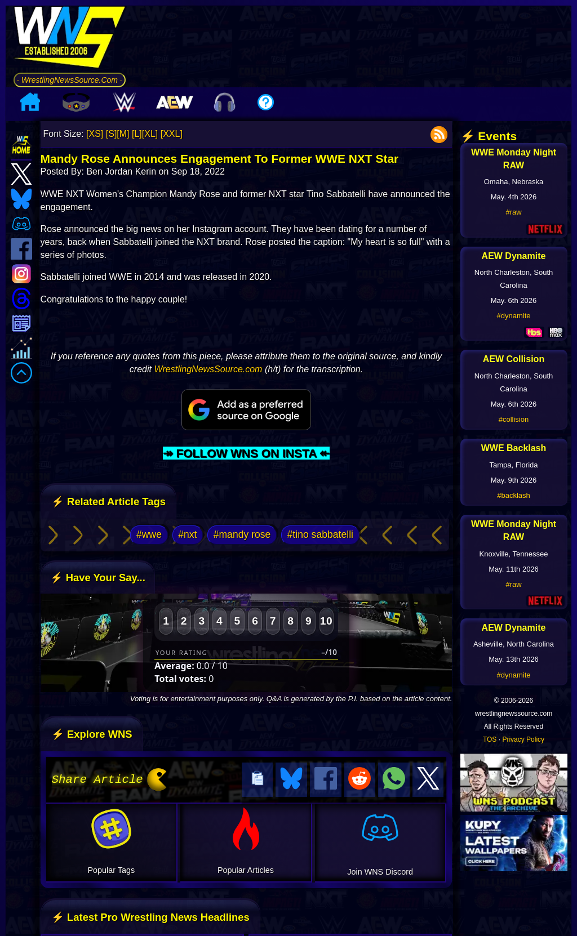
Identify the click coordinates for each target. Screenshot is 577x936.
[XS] (94, 134)
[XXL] (172, 134)
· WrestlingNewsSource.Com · (69, 79)
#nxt (187, 534)
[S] (111, 134)
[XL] (150, 134)
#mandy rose (242, 534)
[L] (137, 134)
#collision (514, 419)
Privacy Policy (523, 739)
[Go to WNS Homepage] (70, 39)
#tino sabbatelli (320, 534)
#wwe (149, 534)
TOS (489, 739)
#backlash (513, 495)
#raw (513, 212)
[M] (123, 134)
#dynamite (514, 315)
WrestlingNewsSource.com (208, 369)
